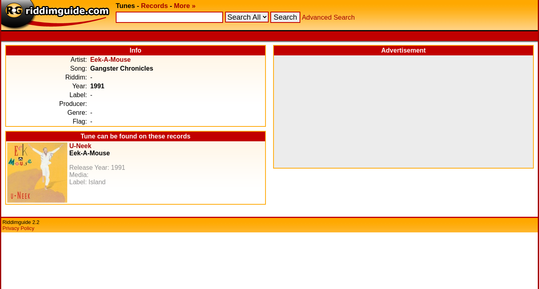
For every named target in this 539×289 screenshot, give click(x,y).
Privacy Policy (18, 228)
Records (154, 6)
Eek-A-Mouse (110, 59)
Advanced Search (328, 17)
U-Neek (80, 145)
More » (184, 6)
